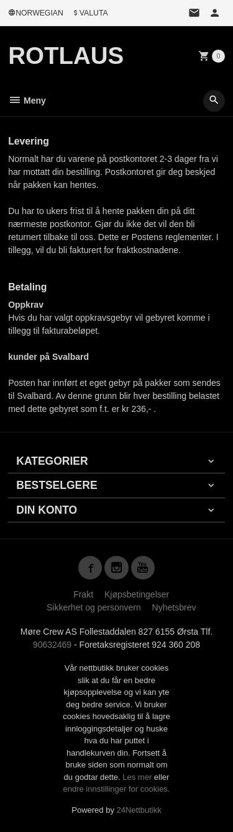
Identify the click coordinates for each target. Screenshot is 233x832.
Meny (27, 100)
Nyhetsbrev (174, 607)
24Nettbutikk (139, 810)
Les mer (138, 777)
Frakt (83, 594)
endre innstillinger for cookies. (116, 789)
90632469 (52, 645)
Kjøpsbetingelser (136, 594)
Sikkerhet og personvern (94, 607)
